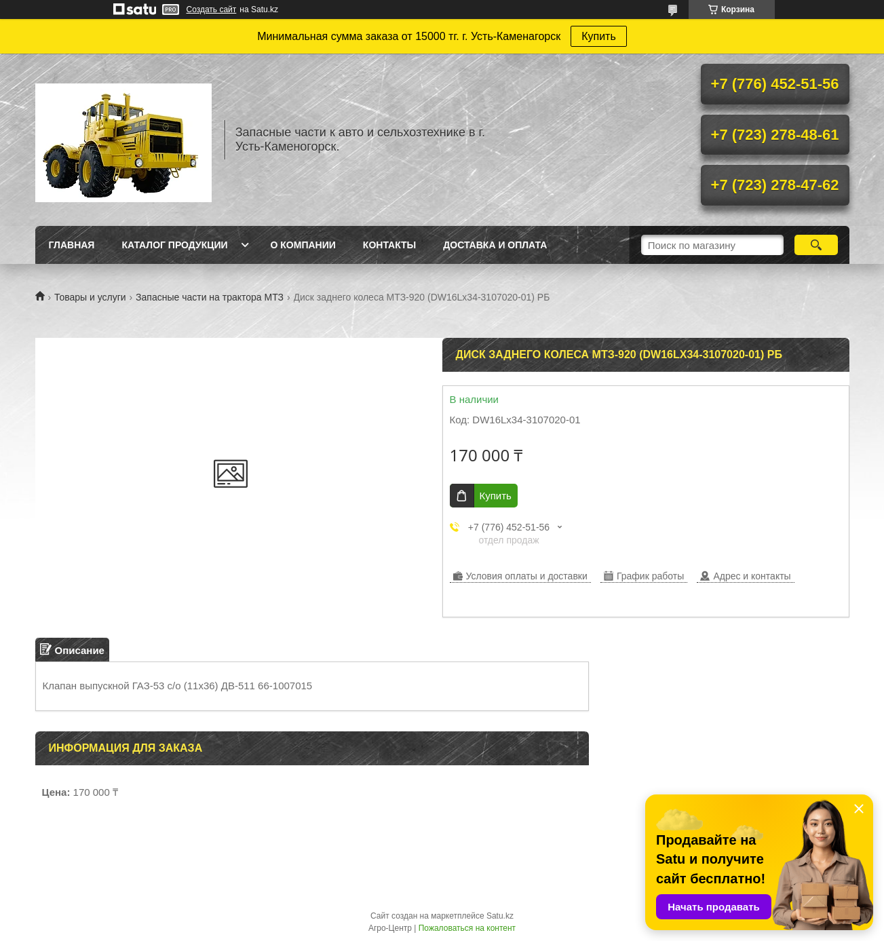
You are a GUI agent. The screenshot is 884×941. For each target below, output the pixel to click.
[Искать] (816, 245)
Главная (72, 244)
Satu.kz (500, 916)
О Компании (303, 244)
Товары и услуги (90, 297)
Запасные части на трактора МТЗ (210, 297)
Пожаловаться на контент (467, 928)
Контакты (389, 244)
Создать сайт (212, 9)
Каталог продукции (174, 244)
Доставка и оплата (495, 244)
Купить (598, 36)
